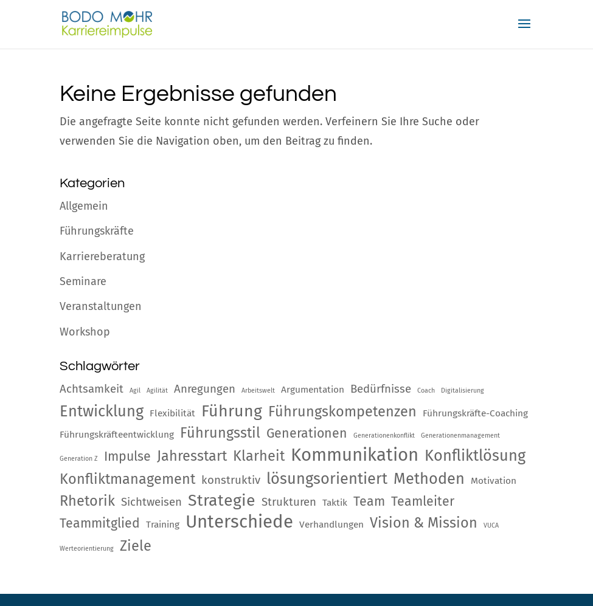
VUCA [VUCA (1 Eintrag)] (491, 525)
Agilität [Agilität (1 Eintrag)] (157, 390)
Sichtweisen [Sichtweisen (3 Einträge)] (151, 502)
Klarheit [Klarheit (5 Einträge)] (259, 455)
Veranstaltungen (101, 306)
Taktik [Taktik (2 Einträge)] (334, 502)
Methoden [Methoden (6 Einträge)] (429, 478)
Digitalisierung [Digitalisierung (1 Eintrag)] (462, 390)
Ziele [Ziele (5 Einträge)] (135, 545)
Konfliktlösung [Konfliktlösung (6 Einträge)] (475, 455)
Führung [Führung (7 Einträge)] (231, 411)
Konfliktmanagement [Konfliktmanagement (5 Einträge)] (127, 478)
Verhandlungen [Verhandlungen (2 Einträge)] (331, 524)
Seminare (83, 281)
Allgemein (84, 206)
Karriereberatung (102, 256)
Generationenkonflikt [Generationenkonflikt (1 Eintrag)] (384, 435)
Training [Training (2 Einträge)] (162, 524)
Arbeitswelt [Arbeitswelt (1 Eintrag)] (258, 390)
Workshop (85, 332)
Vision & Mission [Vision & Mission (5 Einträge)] (423, 522)
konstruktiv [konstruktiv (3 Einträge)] (230, 480)
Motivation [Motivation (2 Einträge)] (493, 480)
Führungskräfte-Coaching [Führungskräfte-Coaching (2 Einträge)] (475, 413)
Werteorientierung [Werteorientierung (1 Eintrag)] (87, 549)
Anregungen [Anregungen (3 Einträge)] (204, 389)
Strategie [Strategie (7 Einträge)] (221, 500)
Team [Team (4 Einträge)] (369, 501)
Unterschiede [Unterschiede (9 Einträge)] (239, 522)
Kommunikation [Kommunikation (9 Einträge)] (354, 455)
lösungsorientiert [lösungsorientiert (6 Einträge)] (326, 478)
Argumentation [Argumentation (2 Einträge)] (312, 389)
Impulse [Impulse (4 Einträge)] (127, 456)
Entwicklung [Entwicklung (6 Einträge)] (102, 411)
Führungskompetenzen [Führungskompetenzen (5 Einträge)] (342, 411)
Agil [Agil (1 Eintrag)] (135, 390)
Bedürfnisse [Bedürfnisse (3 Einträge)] (380, 389)
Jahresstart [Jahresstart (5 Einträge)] (192, 455)
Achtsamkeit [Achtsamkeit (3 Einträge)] (91, 389)
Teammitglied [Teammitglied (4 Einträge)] (100, 523)
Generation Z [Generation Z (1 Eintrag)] (79, 459)
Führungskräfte (97, 231)
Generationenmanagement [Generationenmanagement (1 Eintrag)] (460, 435)
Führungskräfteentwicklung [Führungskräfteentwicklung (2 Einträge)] (117, 434)
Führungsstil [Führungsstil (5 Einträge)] (220, 432)
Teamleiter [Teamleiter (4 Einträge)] (422, 501)
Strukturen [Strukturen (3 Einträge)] (289, 502)
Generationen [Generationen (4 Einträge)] (306, 433)
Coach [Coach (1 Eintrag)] (426, 390)
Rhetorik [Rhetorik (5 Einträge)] (87, 500)
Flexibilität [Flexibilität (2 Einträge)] (172, 413)
